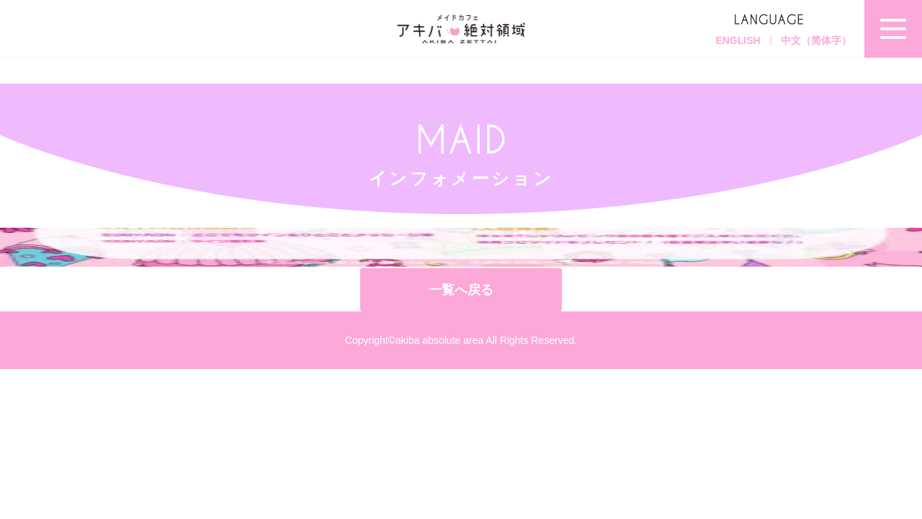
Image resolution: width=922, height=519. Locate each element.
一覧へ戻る (461, 290)
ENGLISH (737, 40)
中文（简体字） (816, 40)
